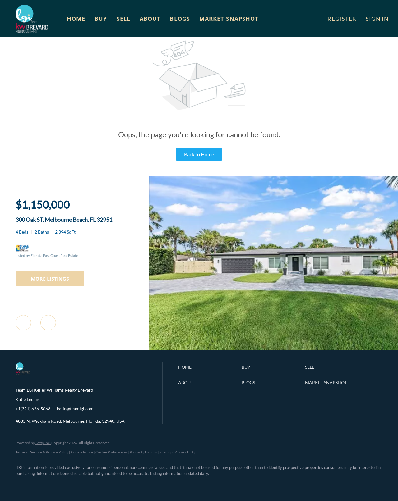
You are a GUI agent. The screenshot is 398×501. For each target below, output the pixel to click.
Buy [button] (101, 18)
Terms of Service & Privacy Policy (42, 452)
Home (76, 18)
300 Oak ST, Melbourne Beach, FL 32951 (64, 219)
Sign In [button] (377, 18)
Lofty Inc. (43, 442)
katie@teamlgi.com (75, 408)
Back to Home (199, 154)
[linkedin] (41, 484)
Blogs (180, 18)
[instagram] (77, 484)
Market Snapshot (229, 18)
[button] (32, 19)
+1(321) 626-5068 (33, 408)
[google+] (113, 484)
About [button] (150, 18)
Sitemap (166, 452)
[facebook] (23, 484)
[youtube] (95, 484)
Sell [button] (123, 18)
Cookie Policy (82, 452)
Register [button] (341, 18)
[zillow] (59, 484)
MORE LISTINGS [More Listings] (50, 279)
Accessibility (185, 452)
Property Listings (143, 452)
